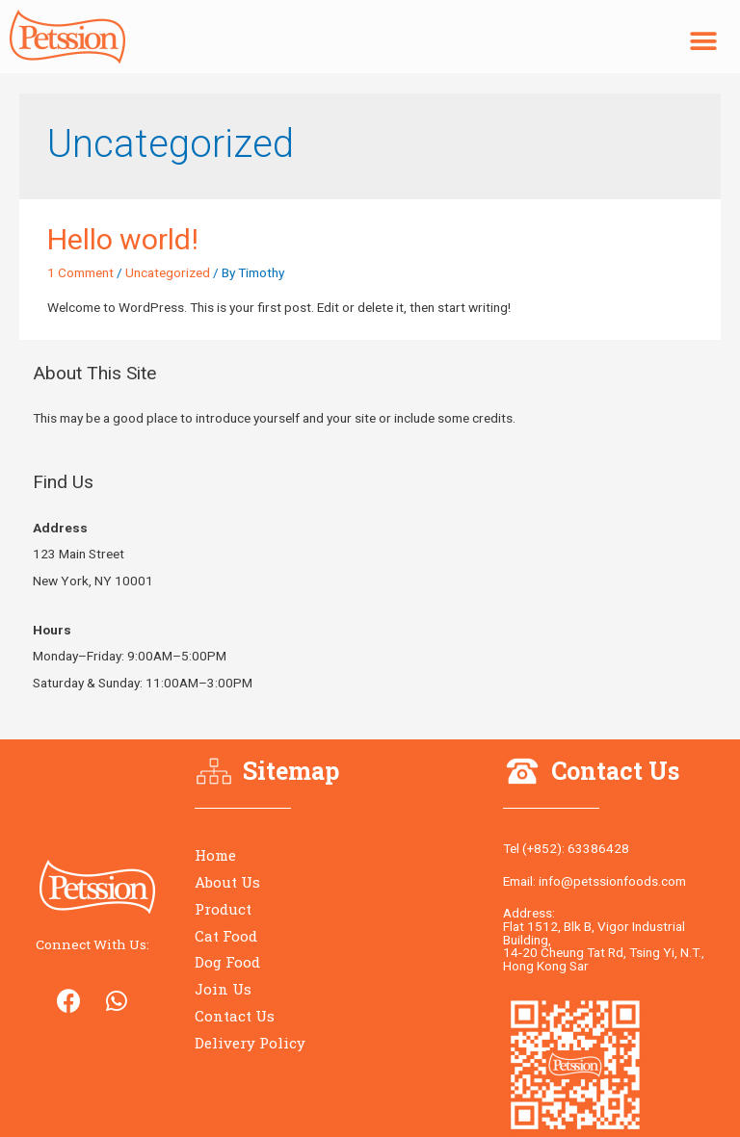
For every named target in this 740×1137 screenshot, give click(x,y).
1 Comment (80, 272)
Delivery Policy (250, 1042)
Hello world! (122, 239)
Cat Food (226, 935)
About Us (227, 882)
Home (215, 855)
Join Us (223, 988)
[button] (704, 42)
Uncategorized (167, 272)
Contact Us (235, 1015)
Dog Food (227, 961)
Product (223, 908)
